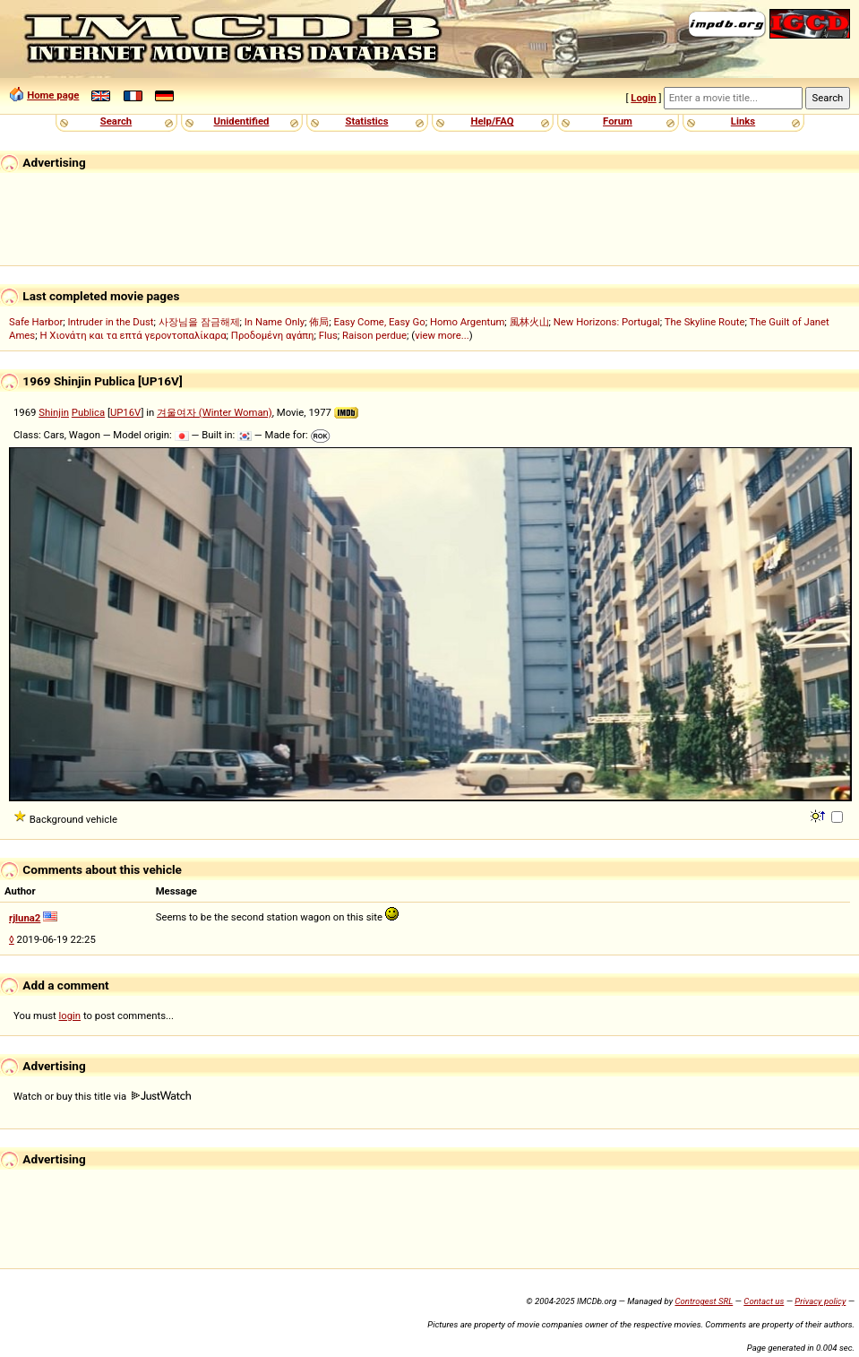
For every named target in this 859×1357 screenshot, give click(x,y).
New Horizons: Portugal (607, 321)
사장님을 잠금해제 (199, 321)
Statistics (366, 121)
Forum (617, 121)
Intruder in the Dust (110, 321)
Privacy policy (820, 1301)
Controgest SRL (703, 1301)
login (70, 1015)
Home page (53, 95)
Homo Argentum (467, 321)
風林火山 (529, 321)
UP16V (126, 412)
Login (643, 97)
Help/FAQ (491, 121)
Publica (88, 412)
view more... (442, 335)
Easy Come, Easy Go (379, 321)
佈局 (319, 321)
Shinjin (54, 412)
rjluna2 (24, 918)
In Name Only (275, 321)
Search (116, 121)
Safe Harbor (36, 321)
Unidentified (242, 121)
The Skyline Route (705, 321)
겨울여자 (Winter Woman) (214, 412)
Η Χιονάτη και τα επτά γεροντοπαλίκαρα (132, 335)
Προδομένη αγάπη (272, 335)
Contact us (763, 1301)
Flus (328, 335)
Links (743, 121)
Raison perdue (374, 335)
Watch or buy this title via (102, 1096)
